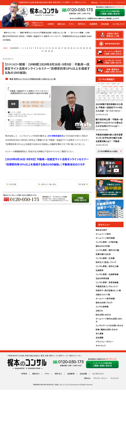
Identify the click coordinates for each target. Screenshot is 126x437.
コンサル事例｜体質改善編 (107, 282)
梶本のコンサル (10, 32)
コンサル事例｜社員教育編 (107, 274)
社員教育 (93, 24)
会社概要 (99, 337)
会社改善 (105, 24)
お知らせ (99, 310)
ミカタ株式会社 (54, 135)
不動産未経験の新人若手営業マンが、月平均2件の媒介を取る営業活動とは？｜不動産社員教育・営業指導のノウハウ (109, 139)
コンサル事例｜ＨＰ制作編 (107, 242)
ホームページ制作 (103, 234)
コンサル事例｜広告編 (105, 258)
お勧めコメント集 (103, 294)
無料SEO (61, 24)
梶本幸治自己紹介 (113, 43)
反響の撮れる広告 (103, 254)
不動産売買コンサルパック (107, 286)
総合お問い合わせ (103, 314)
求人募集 (99, 333)
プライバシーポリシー (107, 2)
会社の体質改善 (102, 278)
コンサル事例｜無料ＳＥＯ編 (107, 250)
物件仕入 (82, 24)
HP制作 (51, 24)
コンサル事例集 (102, 306)
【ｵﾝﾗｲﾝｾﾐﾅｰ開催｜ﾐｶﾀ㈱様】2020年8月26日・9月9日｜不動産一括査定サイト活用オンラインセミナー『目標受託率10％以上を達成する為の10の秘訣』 (47, 36)
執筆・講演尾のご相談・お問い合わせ (113, 70)
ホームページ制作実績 (105, 238)
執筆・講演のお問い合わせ (107, 329)
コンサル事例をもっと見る (108, 151)
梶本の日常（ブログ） (104, 302)
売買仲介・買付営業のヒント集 (108, 290)
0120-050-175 (80, 9)
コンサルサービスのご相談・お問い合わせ (113, 61)
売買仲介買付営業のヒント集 (113, 34)
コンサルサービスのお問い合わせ (109, 325)
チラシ (71, 24)
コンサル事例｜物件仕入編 (107, 266)
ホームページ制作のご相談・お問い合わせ (113, 52)
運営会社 (94, 2)
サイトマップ (121, 2)
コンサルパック (118, 24)
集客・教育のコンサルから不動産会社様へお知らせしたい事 (43, 32)
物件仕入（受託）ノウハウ (106, 262)
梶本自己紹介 (101, 230)
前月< (5, 48)
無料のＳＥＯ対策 (103, 246)
